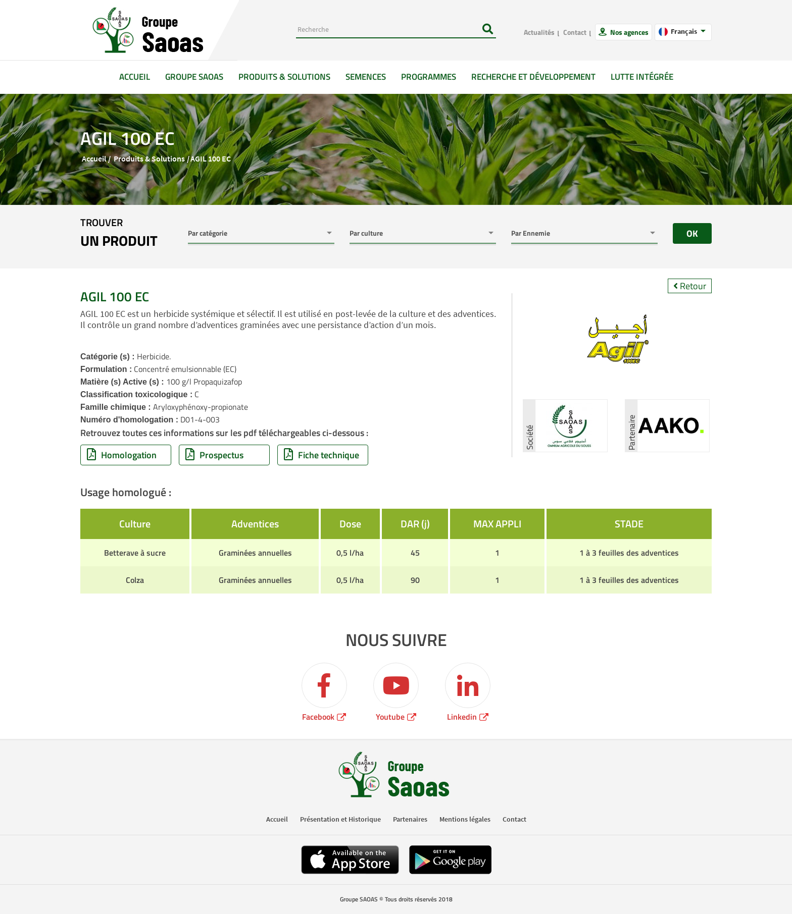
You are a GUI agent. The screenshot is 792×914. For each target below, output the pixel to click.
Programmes (428, 76)
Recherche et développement (533, 76)
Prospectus (214, 455)
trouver (119, 233)
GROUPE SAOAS (194, 76)
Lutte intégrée (642, 76)
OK (692, 233)
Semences (365, 76)
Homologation (122, 455)
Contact (574, 32)
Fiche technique (321, 455)
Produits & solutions (284, 76)
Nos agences (629, 32)
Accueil (138, 76)
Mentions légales (464, 819)
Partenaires (410, 819)
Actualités (539, 32)
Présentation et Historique (340, 819)
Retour (689, 286)
